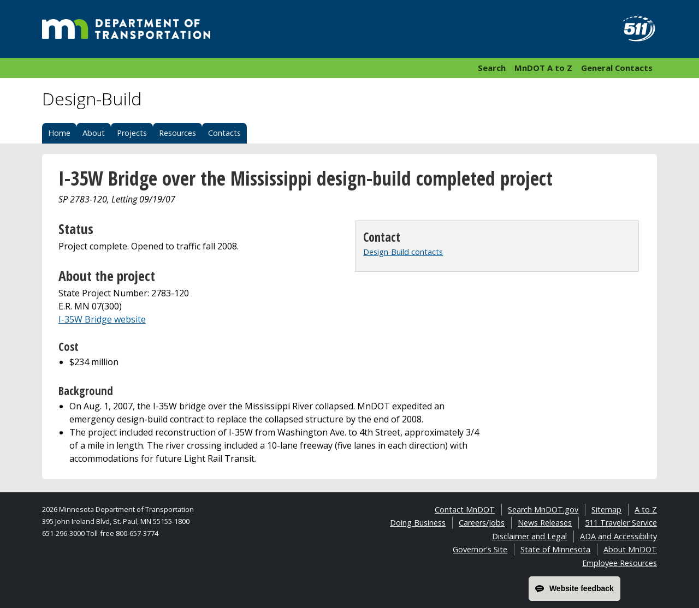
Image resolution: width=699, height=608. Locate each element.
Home (59, 133)
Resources (177, 133)
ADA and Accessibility (618, 536)
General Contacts (617, 67)
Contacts (224, 133)
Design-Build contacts (403, 252)
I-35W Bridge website (102, 319)
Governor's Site (480, 549)
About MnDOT (630, 549)
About (93, 133)
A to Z (646, 509)
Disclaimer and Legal (529, 536)
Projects (132, 133)
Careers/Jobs (482, 522)
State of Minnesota (555, 549)
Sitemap (606, 509)
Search (492, 67)
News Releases (545, 522)
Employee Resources (619, 563)
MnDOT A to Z (543, 67)
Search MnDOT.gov (543, 509)
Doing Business (418, 522)
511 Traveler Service (621, 522)
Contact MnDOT (465, 509)
